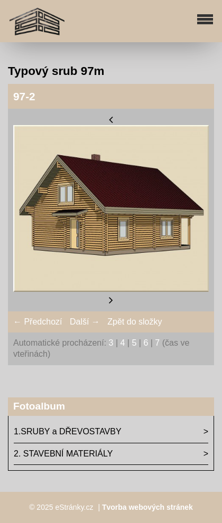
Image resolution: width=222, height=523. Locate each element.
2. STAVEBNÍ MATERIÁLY (63, 453)
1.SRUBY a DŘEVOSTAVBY (68, 431)
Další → (85, 321)
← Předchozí (37, 321)
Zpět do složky (134, 321)
